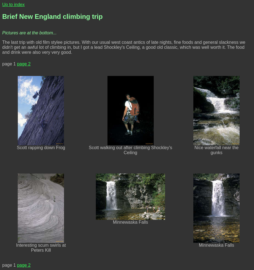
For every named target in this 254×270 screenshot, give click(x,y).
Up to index (13, 4)
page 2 (23, 64)
